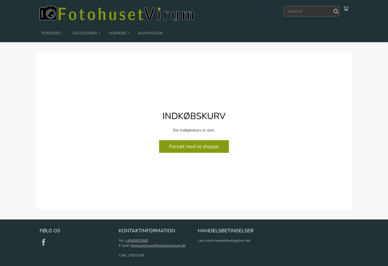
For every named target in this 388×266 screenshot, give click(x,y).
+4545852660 (136, 240)
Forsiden (51, 33)
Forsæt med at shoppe (194, 146)
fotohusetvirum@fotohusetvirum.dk (158, 245)
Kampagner (150, 33)
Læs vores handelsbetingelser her (224, 240)
